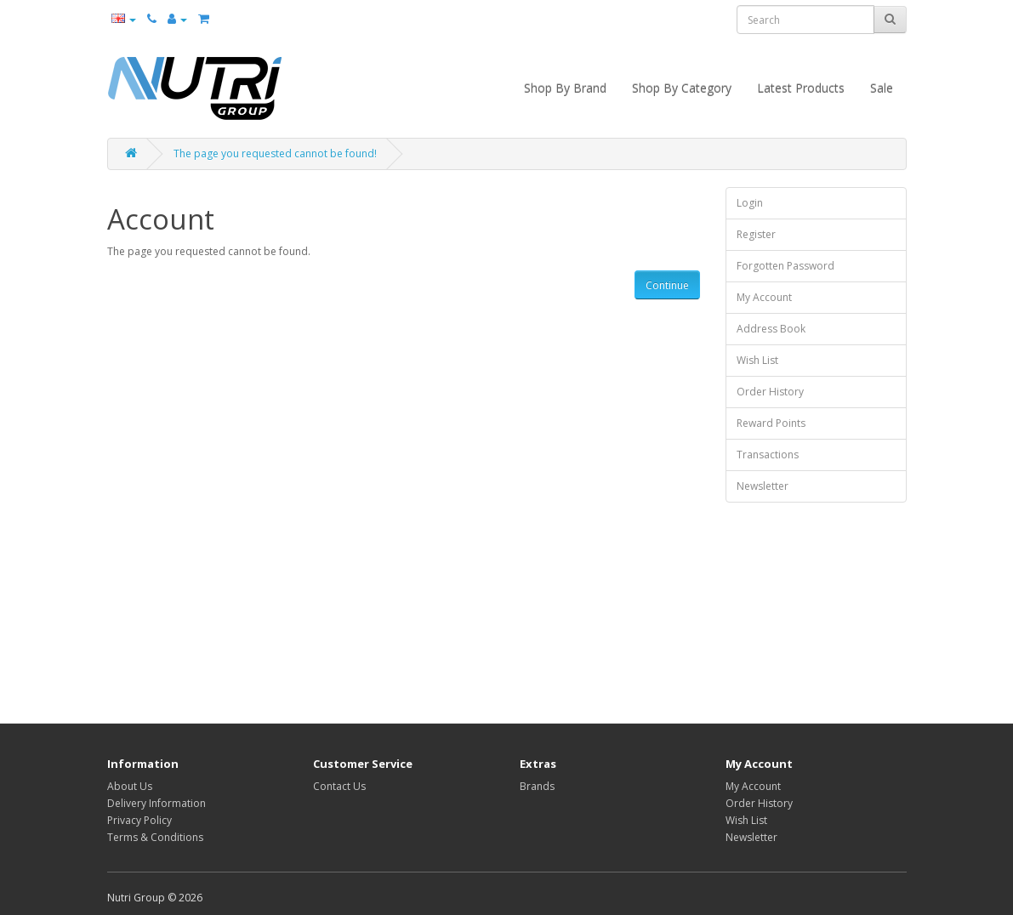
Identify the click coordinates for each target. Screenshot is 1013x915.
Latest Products (801, 88)
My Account (764, 297)
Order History (770, 391)
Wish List (757, 360)
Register (756, 234)
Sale (881, 88)
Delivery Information (156, 803)
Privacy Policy (139, 820)
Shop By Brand (565, 88)
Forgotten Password (785, 266)
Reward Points (771, 423)
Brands (537, 786)
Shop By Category (681, 88)
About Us (129, 786)
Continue (667, 285)
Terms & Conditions (155, 837)
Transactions (768, 454)
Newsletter (762, 486)
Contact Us (339, 786)
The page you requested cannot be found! (275, 153)
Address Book (771, 328)
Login (750, 203)
